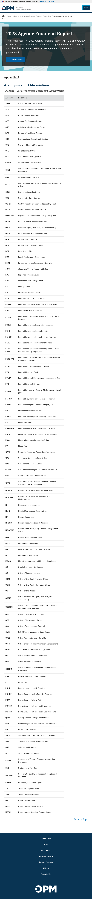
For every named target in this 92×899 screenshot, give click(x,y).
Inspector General (46, 856)
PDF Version (16, 59)
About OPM (46, 838)
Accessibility (46, 874)
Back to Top (80, 819)
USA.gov (46, 868)
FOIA (46, 844)
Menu (86, 7)
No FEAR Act (46, 850)
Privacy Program (46, 862)
